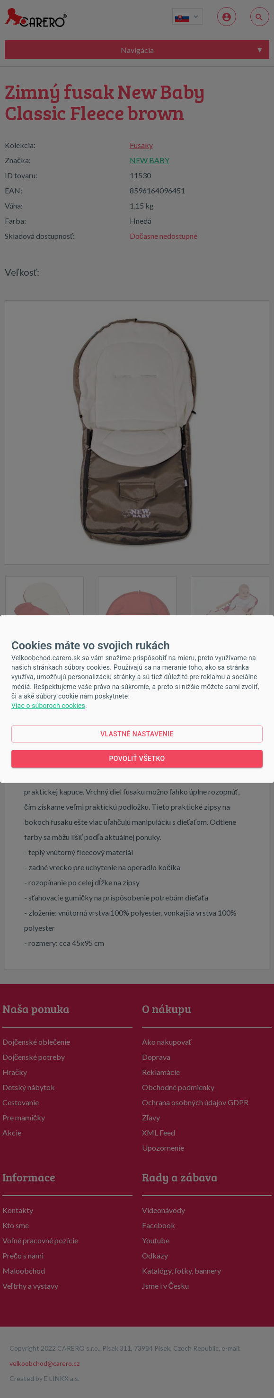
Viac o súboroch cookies (48, 705)
